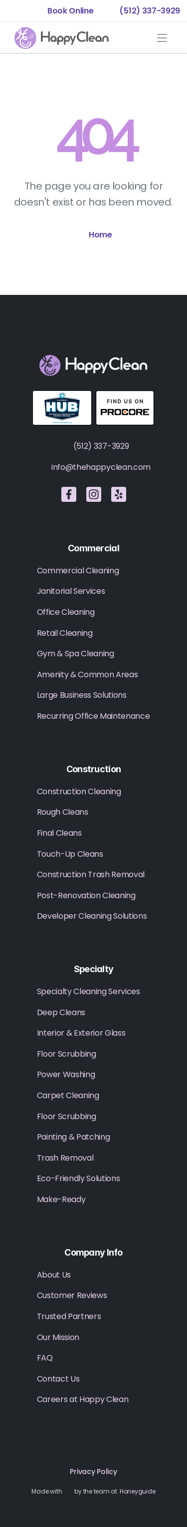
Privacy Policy (93, 1472)
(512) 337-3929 (101, 446)
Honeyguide (138, 1492)
